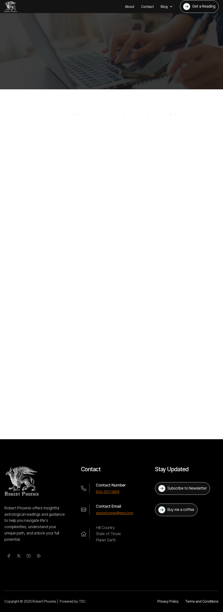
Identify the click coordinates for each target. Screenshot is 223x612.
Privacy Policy (168, 601)
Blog (60, 75)
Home (47, 75)
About (129, 6)
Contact (147, 6)
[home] (10, 6)
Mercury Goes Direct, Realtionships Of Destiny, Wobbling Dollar (122, 75)
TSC (82, 601)
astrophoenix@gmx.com (114, 513)
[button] (166, 6)
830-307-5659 (107, 492)
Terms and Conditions (202, 601)
